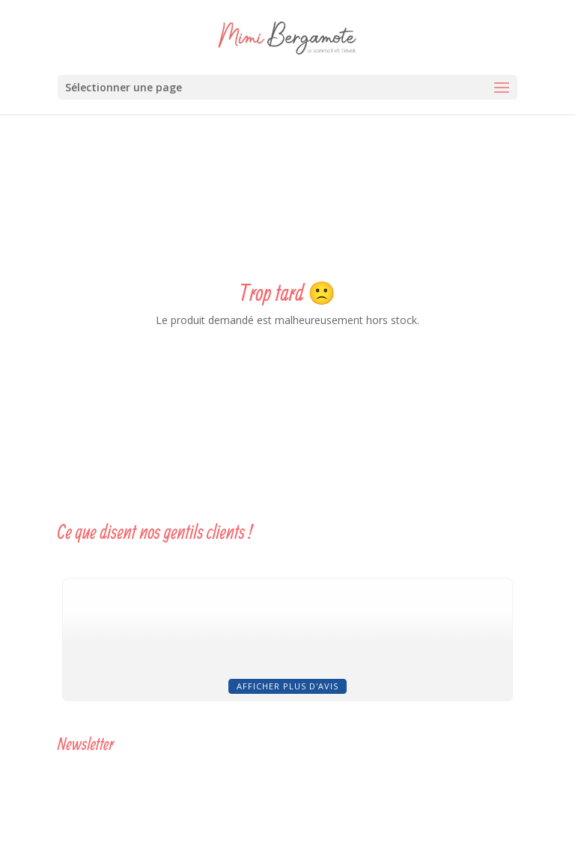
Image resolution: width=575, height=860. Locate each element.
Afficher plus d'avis (287, 686)
